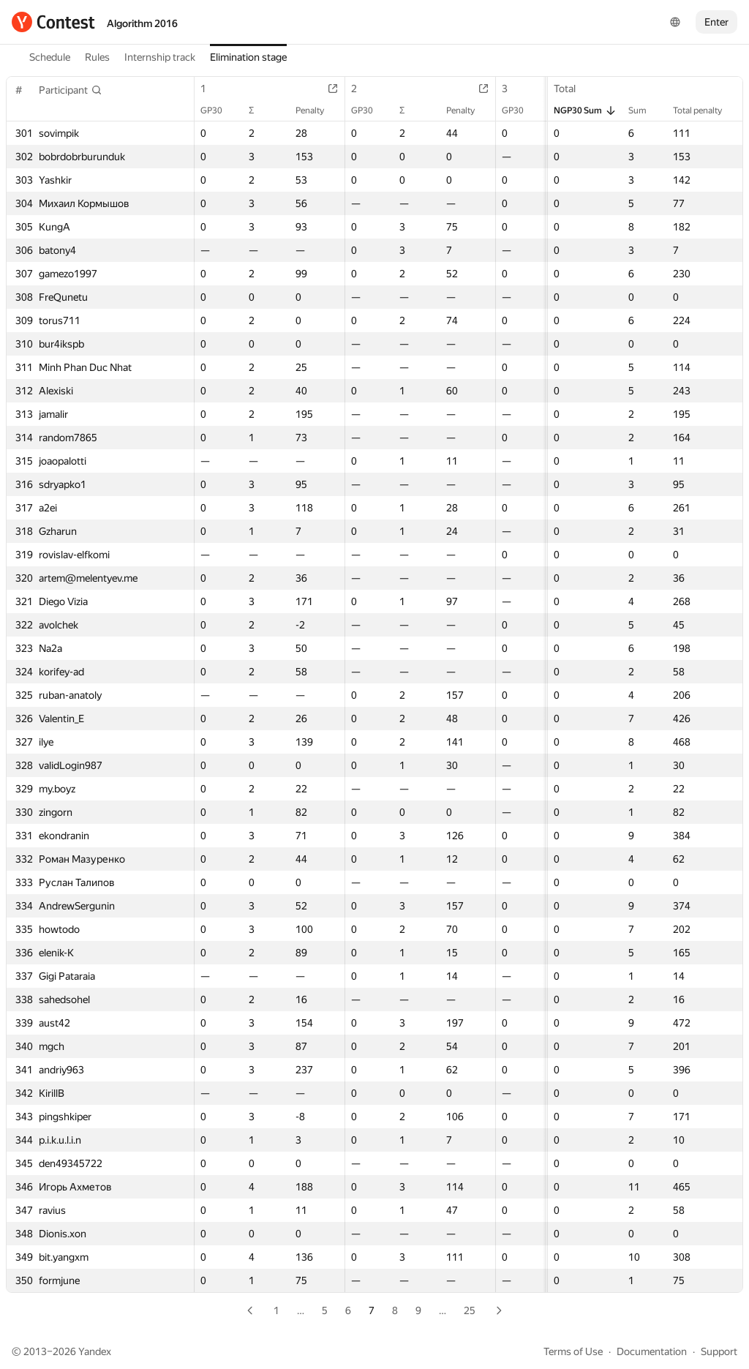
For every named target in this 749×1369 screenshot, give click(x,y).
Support (719, 1351)
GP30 (218, 110)
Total (572, 88)
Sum (644, 110)
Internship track (159, 57)
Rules (97, 57)
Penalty (317, 110)
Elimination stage (248, 57)
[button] (70, 90)
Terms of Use (573, 1351)
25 (469, 1310)
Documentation (652, 1351)
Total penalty (705, 110)
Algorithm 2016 (142, 23)
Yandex (94, 1351)
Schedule (49, 57)
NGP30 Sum (585, 110)
